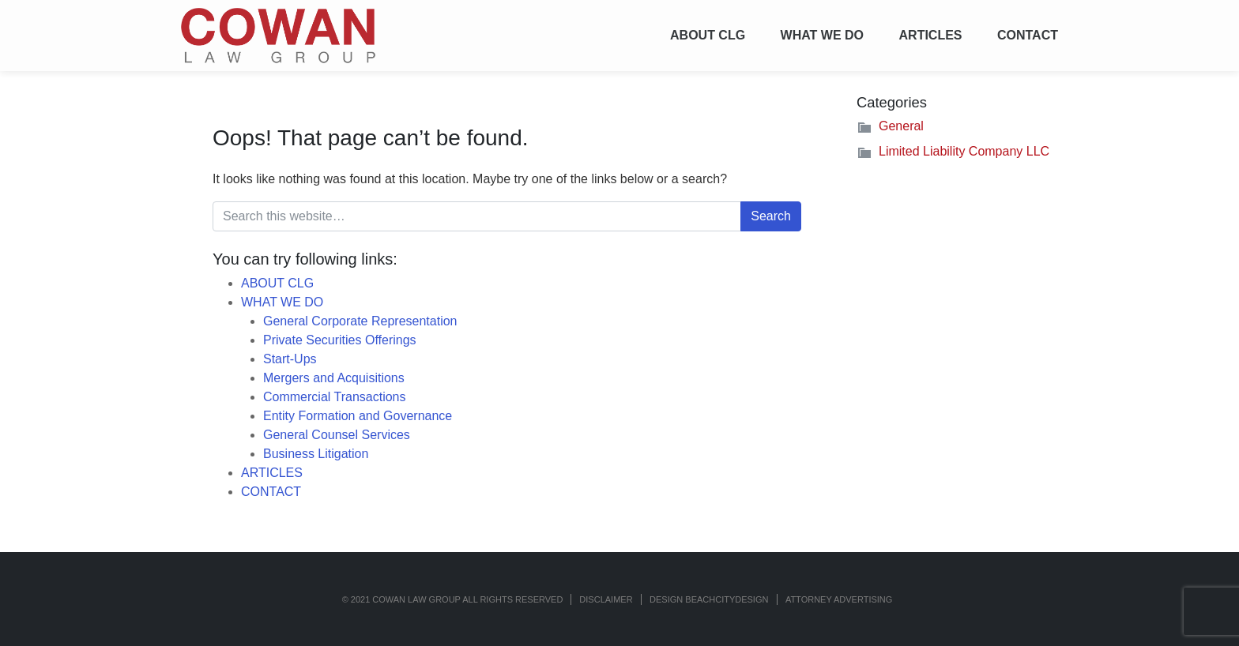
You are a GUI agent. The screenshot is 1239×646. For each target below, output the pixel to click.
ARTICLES (930, 35)
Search (771, 216)
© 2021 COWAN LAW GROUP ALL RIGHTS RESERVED (452, 599)
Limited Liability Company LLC (964, 151)
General (901, 126)
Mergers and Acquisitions (334, 378)
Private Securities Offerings (339, 340)
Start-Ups (290, 359)
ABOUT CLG (707, 35)
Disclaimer (605, 599)
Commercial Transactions (334, 397)
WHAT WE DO (822, 35)
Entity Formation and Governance (357, 416)
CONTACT (1027, 35)
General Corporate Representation (360, 321)
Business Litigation (315, 453)
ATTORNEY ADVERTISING (839, 599)
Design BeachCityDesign (709, 599)
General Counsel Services (336, 434)
